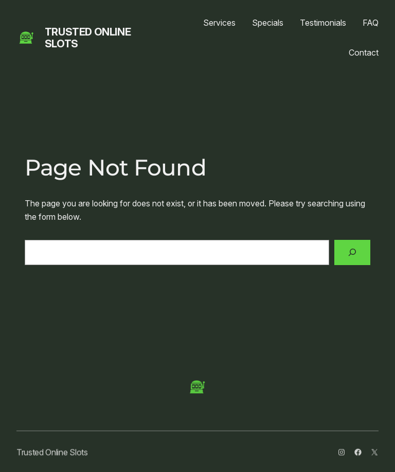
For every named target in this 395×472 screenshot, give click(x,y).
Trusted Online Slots (88, 38)
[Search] (352, 252)
